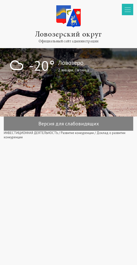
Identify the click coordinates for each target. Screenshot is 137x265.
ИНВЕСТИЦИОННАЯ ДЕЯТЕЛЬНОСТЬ (31, 133)
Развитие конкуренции (77, 133)
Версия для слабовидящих (68, 123)
